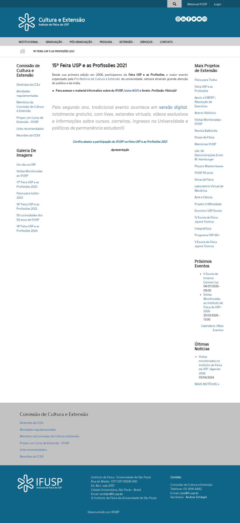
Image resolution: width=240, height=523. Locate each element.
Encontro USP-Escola (208, 210)
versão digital (173, 107)
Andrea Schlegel (196, 497)
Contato (166, 42)
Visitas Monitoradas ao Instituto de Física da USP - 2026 (213, 303)
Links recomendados (30, 128)
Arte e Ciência (203, 197)
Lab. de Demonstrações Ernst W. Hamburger (209, 155)
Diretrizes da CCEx (28, 84)
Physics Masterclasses (209, 166)
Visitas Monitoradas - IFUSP (208, 122)
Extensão (126, 42)
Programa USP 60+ (207, 235)
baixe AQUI (131, 90)
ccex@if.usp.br (189, 493)
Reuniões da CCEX (28, 135)
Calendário (208, 326)
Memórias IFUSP (205, 144)
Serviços (146, 42)
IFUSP (115, 512)
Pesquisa (106, 42)
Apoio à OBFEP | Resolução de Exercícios (205, 102)
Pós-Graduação (81, 42)
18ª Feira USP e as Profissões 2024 (28, 228)
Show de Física (204, 179)
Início (23, 51)
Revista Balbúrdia (206, 130)
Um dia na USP (26, 164)
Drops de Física (204, 137)
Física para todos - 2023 (28, 195)
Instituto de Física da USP (54, 24)
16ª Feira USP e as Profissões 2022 (28, 206)
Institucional (28, 42)
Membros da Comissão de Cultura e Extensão (30, 106)
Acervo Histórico (205, 113)
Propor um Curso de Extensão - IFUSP (30, 120)
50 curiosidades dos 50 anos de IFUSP (30, 217)
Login (217, 4)
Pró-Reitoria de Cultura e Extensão (97, 79)
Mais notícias (206, 384)
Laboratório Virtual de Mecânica (209, 188)
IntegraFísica (203, 228)
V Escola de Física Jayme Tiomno (206, 244)
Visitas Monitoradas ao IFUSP (30, 173)
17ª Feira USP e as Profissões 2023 (28, 184)
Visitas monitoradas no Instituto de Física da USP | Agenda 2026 (210, 365)
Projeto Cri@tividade (208, 204)
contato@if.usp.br (111, 494)
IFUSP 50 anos (204, 172)
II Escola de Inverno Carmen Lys (211, 278)
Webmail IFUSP (197, 4)
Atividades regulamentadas (27, 93)
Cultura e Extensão (62, 20)
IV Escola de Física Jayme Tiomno (206, 220)
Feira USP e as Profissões (204, 89)
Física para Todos (206, 80)
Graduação (54, 42)
